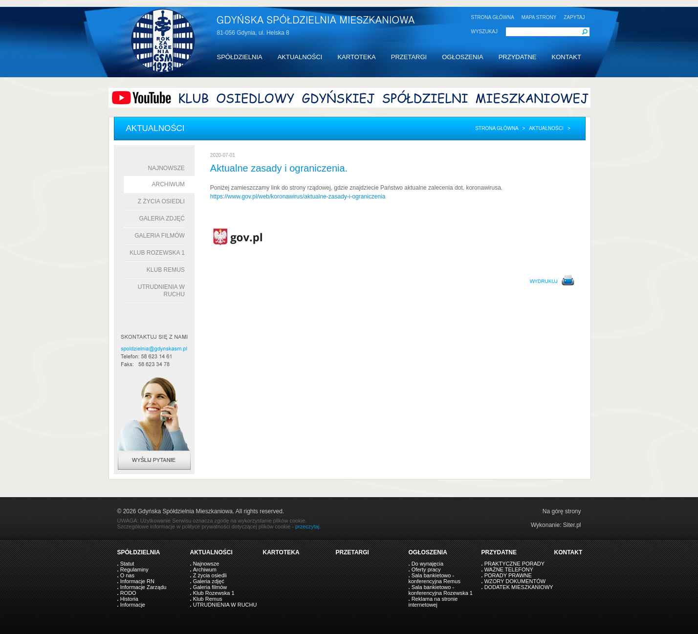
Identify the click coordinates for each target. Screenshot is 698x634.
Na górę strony (562, 511)
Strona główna (496, 128)
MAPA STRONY (539, 17)
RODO (128, 593)
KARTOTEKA (356, 57)
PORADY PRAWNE (508, 575)
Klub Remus (166, 269)
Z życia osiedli (161, 201)
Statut (127, 564)
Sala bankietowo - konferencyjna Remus (434, 578)
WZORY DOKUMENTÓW (514, 581)
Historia (129, 599)
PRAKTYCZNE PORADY (514, 564)
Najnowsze (166, 168)
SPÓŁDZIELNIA (239, 57)
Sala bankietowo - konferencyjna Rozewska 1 (441, 590)
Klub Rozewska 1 (157, 252)
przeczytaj (307, 526)
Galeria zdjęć (161, 218)
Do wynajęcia (427, 564)
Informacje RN (137, 581)
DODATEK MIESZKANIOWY (518, 587)
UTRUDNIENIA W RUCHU (225, 605)
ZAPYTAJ (574, 17)
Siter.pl (572, 525)
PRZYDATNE (518, 57)
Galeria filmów (159, 235)
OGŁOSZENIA (462, 57)
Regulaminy (134, 569)
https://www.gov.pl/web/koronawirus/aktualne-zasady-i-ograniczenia (298, 196)
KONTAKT (566, 57)
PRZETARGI (409, 57)
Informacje (132, 605)
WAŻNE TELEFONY (508, 569)
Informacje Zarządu (143, 587)
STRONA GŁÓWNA (492, 17)
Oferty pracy (426, 569)
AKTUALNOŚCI (300, 57)
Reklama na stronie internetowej (433, 602)
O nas (127, 575)
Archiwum (168, 184)
